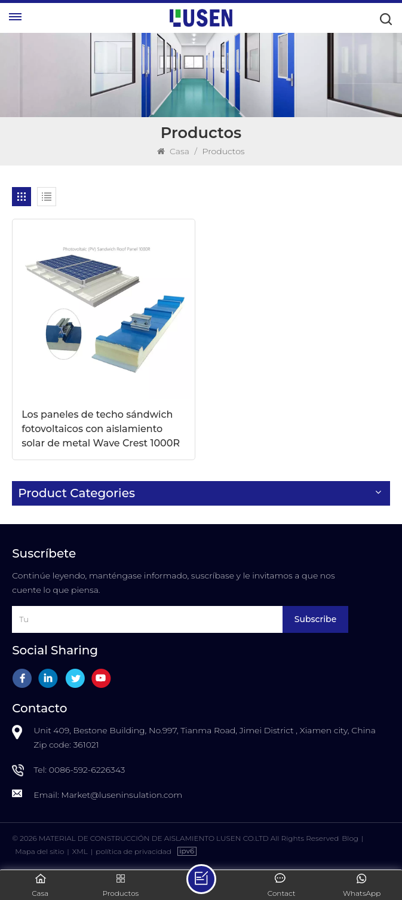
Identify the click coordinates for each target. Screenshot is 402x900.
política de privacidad (133, 851)
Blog (350, 838)
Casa (173, 151)
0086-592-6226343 (87, 769)
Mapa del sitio (39, 851)
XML (80, 851)
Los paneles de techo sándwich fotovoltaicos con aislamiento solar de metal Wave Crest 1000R (101, 429)
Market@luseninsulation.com (121, 794)
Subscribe (315, 619)
